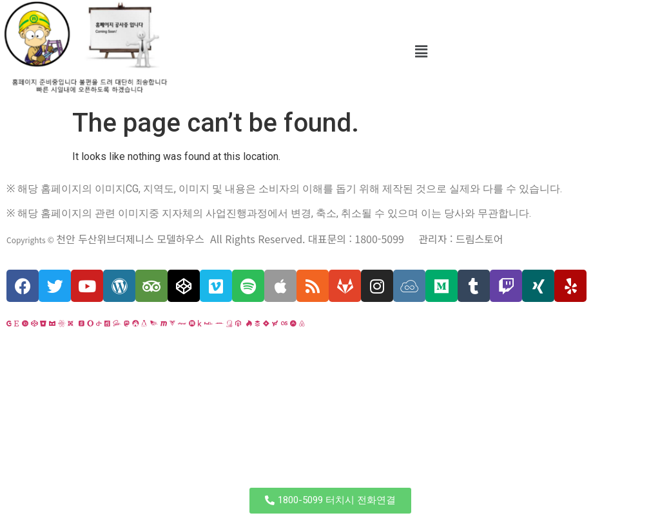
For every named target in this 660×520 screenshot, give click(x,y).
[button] (330, 501)
